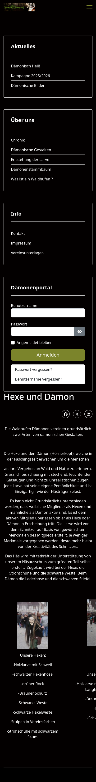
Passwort (19, 324)
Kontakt (18, 233)
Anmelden (48, 355)
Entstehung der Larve (30, 159)
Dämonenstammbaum (31, 169)
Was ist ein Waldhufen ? (32, 179)
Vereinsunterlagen (27, 252)
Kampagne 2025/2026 (30, 75)
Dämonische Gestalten (31, 149)
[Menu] (89, 7)
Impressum (21, 243)
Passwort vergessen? (33, 369)
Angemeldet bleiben (35, 342)
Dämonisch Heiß (25, 66)
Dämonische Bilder (28, 85)
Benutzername (24, 305)
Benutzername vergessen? (38, 379)
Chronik (18, 140)
